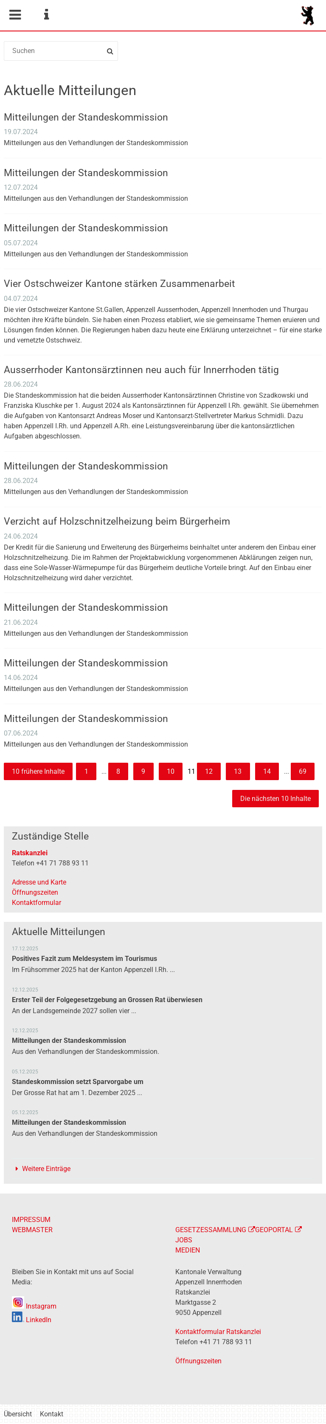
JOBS (183, 1240)
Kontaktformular (36, 903)
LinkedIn (31, 1320)
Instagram (34, 1306)
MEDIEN (187, 1250)
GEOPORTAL (274, 1230)
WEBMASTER (32, 1230)
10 (170, 771)
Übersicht (18, 1414)
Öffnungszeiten (35, 892)
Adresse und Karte (39, 882)
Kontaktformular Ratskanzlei (218, 1332)
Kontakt (51, 1414)
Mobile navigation (15, 15)
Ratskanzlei (30, 853)
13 (238, 771)
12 (209, 771)
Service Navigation (46, 15)
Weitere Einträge (46, 1169)
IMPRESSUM (31, 1220)
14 (267, 771)
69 (302, 771)
